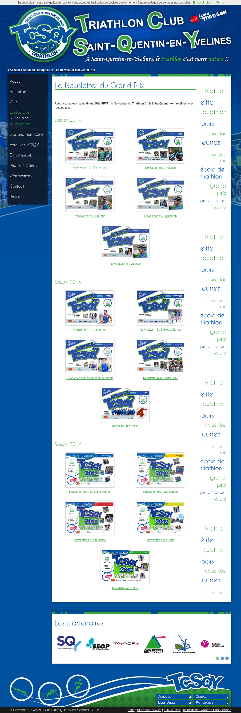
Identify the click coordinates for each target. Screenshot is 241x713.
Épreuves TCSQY (24, 144)
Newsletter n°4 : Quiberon (160, 216)
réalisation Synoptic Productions (207, 710)
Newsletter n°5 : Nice (125, 426)
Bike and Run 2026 (26, 134)
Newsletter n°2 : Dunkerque (160, 491)
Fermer (220, 2)
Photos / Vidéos (23, 165)
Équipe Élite (19, 112)
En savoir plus (202, 2)
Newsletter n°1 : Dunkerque (90, 167)
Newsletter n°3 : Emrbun (90, 216)
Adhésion (164, 696)
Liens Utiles (166, 702)
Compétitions (21, 175)
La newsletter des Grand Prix (75, 70)
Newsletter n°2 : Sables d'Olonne (160, 329)
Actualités (18, 91)
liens (131, 710)
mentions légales (149, 710)
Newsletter (22, 124)
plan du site (172, 710)
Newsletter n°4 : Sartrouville (160, 378)
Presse (15, 196)
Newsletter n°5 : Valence (125, 263)
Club (14, 102)
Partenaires (204, 702)
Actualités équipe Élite (38, 70)
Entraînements (21, 155)
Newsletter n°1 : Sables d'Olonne (90, 491)
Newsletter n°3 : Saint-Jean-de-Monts (89, 378)
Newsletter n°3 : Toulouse (90, 540)
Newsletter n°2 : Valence (160, 167)
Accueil (15, 70)
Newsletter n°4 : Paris (160, 540)
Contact (17, 186)
